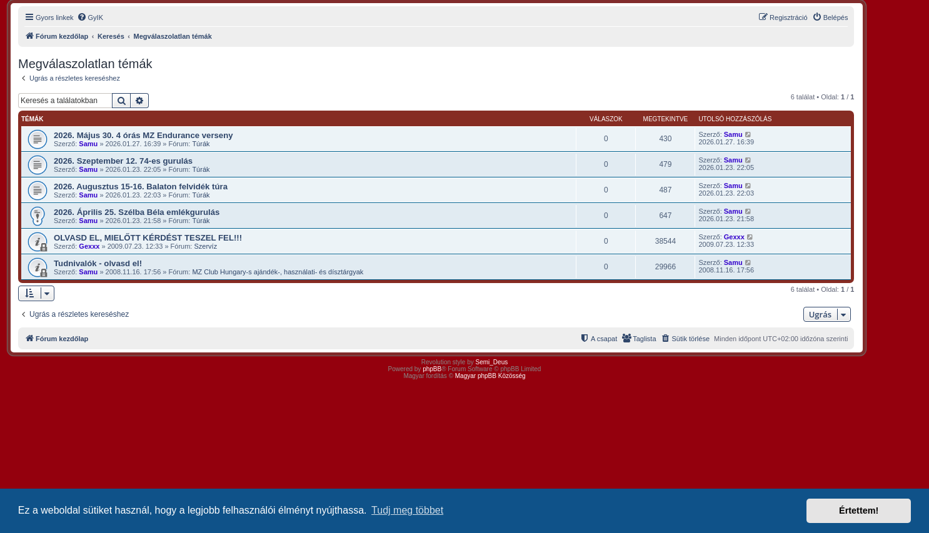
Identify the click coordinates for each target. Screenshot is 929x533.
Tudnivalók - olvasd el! (98, 263)
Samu (88, 143)
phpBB (432, 369)
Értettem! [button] (858, 511)
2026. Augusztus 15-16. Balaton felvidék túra (141, 186)
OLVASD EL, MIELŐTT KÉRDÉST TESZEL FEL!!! (148, 237)
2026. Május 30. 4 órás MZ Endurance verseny (143, 135)
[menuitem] (90, 17)
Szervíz (205, 246)
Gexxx (89, 246)
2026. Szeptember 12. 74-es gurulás (123, 161)
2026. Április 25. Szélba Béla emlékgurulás (136, 212)
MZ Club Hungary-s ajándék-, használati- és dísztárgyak (277, 272)
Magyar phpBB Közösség (490, 375)
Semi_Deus (492, 362)
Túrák (200, 143)
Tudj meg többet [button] (407, 510)
